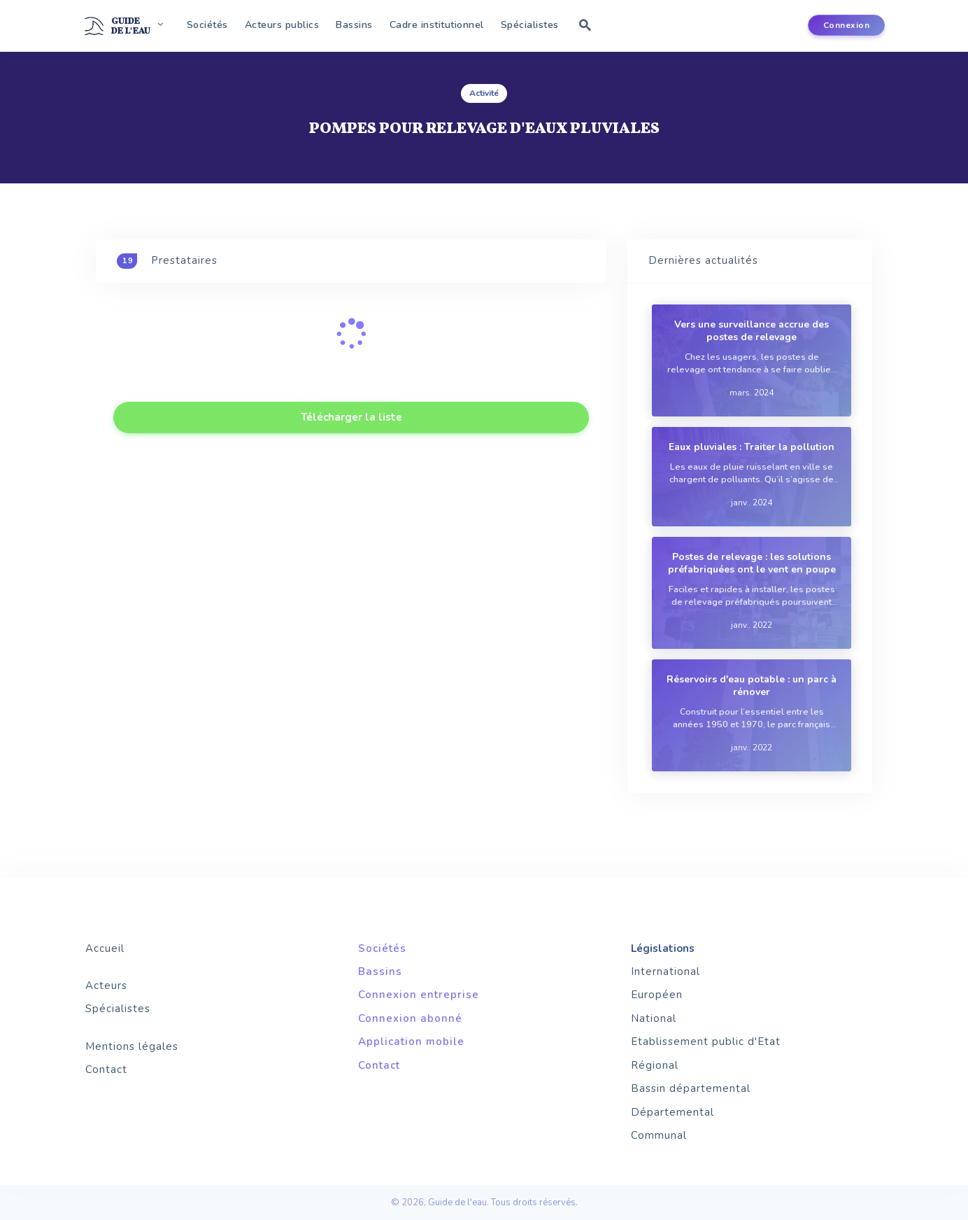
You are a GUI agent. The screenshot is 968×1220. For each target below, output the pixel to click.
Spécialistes (530, 24)
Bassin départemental (690, 1088)
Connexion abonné (410, 1018)
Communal (659, 1135)
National (653, 1018)
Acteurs (106, 986)
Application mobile (411, 1042)
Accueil (104, 948)
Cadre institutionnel (437, 24)
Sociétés (207, 24)
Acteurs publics (282, 24)
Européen (657, 995)
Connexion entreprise (418, 995)
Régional (654, 1065)
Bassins (354, 24)
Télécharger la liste (351, 417)
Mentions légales (131, 1046)
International (665, 972)
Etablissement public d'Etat (706, 1042)
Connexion (846, 25)
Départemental (672, 1112)
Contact (106, 1070)
